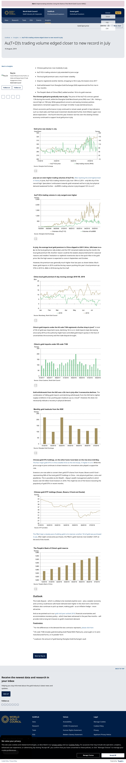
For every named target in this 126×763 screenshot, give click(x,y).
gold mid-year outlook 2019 (65, 613)
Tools (27, 20)
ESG (34, 20)
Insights (54, 20)
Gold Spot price (82, 25)
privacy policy (57, 745)
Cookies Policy (99, 726)
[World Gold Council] (10, 13)
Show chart (117, 25)
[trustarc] (120, 761)
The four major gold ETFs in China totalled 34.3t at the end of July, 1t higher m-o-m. (63, 462)
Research (16, 20)
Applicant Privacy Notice (103, 734)
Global (107, 12)
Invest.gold (80, 12)
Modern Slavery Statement (73, 734)
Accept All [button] (113, 755)
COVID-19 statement (70, 726)
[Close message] (31, 736)
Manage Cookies (100, 721)
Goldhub (58, 12)
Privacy (96, 730)
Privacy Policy (13, 761)
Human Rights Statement (72, 730)
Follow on (6, 87)
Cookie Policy (5, 761)
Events (43, 20)
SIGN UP (6, 693)
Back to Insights (7, 66)
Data (6, 20)
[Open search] (98, 12)
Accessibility (67, 721)
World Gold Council (33, 12)
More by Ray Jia (40, 655)
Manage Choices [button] (88, 755)
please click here (88, 627)
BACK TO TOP (119, 668)
